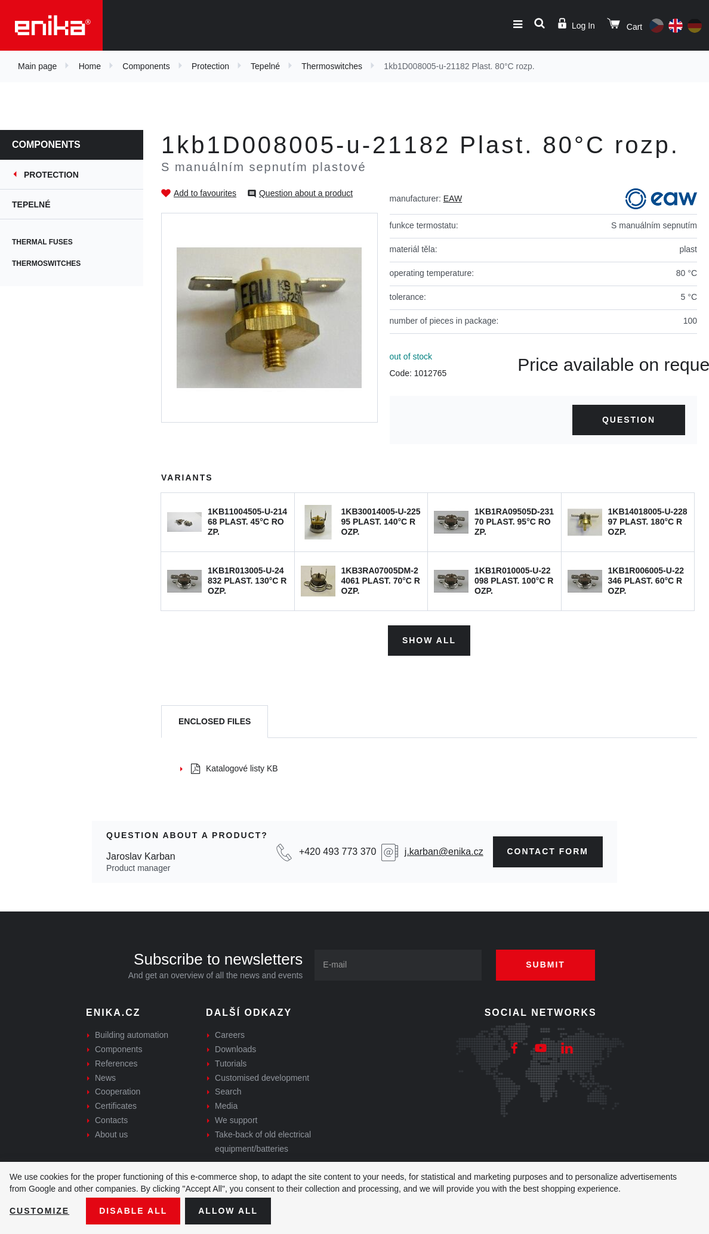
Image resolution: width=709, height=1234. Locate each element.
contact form (548, 851)
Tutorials (230, 1063)
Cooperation (117, 1091)
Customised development (262, 1078)
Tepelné (265, 66)
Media (226, 1106)
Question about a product (306, 193)
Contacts (111, 1120)
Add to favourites (205, 193)
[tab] (214, 721)
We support (236, 1120)
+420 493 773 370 (337, 852)
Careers (230, 1035)
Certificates (116, 1106)
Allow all (228, 1211)
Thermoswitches (331, 66)
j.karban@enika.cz (444, 852)
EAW (452, 198)
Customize (39, 1211)
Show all (429, 640)
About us (111, 1134)
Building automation (131, 1035)
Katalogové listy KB (234, 768)
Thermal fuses (42, 242)
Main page (37, 66)
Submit (545, 964)
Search (228, 1091)
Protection (210, 66)
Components (145, 66)
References (116, 1063)
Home (90, 66)
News (105, 1078)
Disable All (133, 1211)
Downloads (235, 1049)
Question (628, 419)
